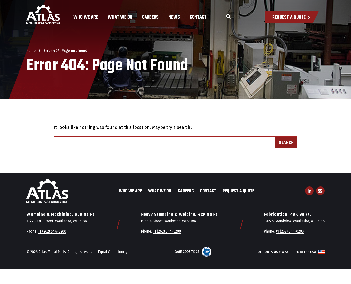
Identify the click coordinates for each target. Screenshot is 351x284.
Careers (150, 17)
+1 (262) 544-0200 (52, 231)
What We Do (120, 17)
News (174, 17)
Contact (198, 17)
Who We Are (85, 17)
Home (31, 50)
